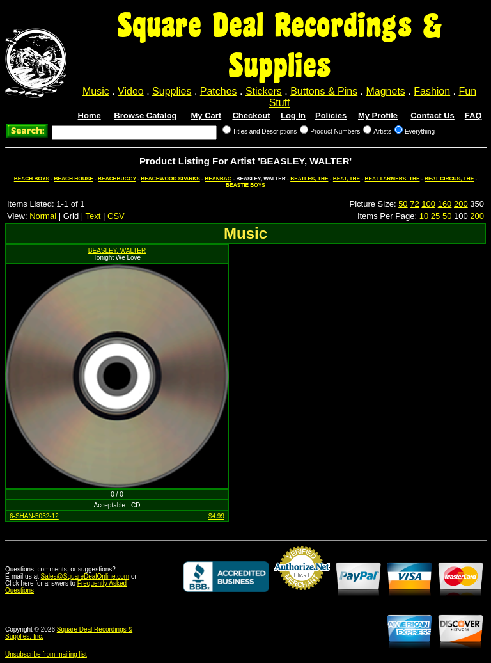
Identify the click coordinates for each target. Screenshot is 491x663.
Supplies (171, 91)
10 (423, 216)
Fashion (432, 91)
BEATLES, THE (309, 178)
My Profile (378, 115)
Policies (331, 115)
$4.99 (216, 516)
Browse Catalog (145, 115)
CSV (116, 216)
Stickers (264, 91)
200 (461, 204)
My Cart (206, 115)
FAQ (473, 115)
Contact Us (432, 115)
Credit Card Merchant (301, 595)
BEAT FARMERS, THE (391, 178)
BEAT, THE (346, 178)
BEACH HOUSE (73, 178)
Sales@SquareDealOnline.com (85, 576)
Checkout (251, 115)
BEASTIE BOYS (245, 185)
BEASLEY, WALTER (117, 250)
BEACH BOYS (31, 178)
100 (428, 204)
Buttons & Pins (323, 91)
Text (93, 216)
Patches (218, 91)
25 (435, 216)
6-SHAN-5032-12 (34, 516)
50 (402, 204)
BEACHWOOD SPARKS (170, 178)
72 (414, 204)
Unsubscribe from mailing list (46, 654)
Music (95, 91)
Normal (42, 216)
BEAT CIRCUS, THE (449, 178)
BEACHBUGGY (117, 178)
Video (131, 91)
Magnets (385, 91)
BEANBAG (218, 178)
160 (445, 204)
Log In (293, 115)
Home (89, 115)
